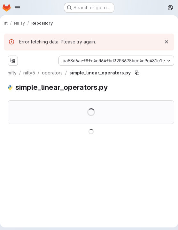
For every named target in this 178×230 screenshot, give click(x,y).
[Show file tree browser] (13, 61)
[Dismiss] (166, 42)
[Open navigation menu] (17, 8)
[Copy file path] (137, 73)
